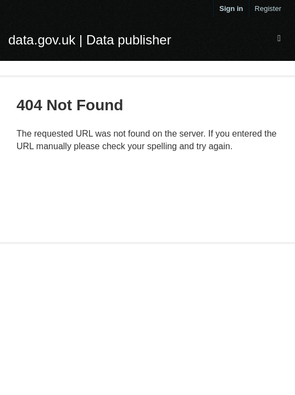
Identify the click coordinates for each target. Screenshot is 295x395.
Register (268, 8)
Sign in (231, 8)
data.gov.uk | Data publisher (89, 39)
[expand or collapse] (279, 38)
